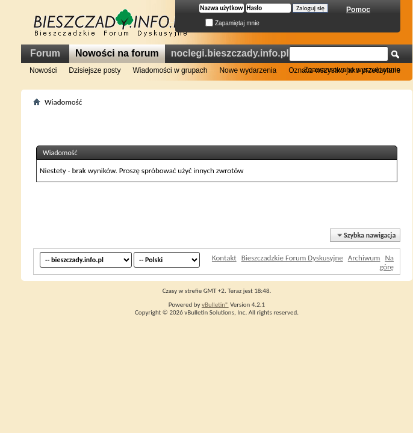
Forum (45, 53)
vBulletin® (215, 305)
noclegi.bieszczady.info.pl (230, 53)
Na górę (386, 262)
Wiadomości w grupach (169, 70)
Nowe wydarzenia (247, 70)
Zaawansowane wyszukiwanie (351, 70)
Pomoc (358, 9)
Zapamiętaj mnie (232, 23)
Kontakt (224, 257)
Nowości (43, 70)
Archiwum (364, 257)
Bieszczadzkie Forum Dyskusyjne (292, 257)
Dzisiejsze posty (94, 70)
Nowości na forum (117, 53)
